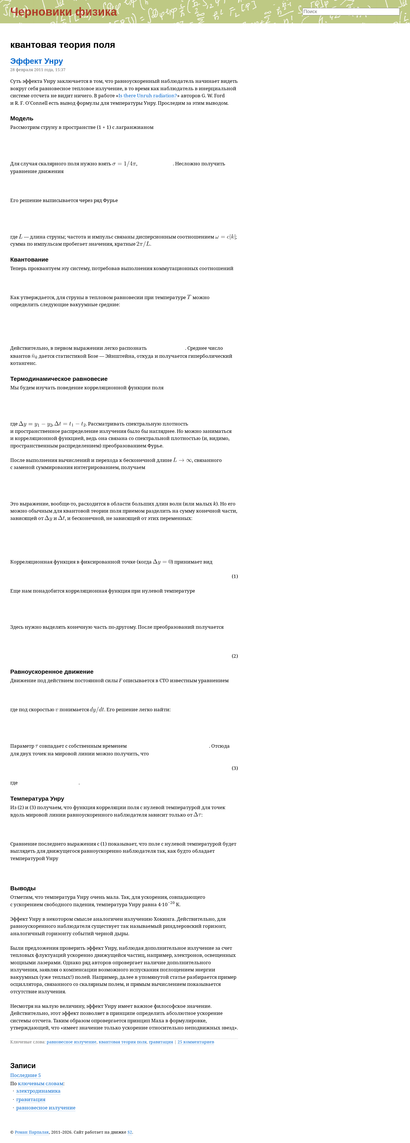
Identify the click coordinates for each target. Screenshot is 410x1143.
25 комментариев (196, 1042)
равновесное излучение (72, 1042)
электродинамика (38, 1091)
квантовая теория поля (123, 1042)
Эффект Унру (36, 61)
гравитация (161, 1042)
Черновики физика (63, 11)
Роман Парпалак (32, 1132)
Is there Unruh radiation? (147, 95)
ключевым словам (40, 1083)
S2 (130, 1132)
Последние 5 (25, 1075)
